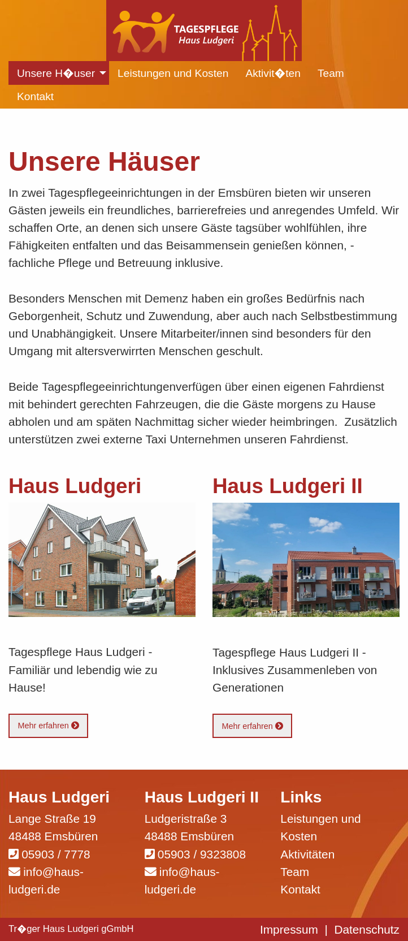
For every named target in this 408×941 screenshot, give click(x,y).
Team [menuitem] (331, 73)
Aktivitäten (307, 854)
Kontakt (300, 889)
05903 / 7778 (55, 854)
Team (294, 871)
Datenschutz (367, 929)
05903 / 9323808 (202, 854)
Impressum (289, 929)
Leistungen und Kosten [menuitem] (173, 73)
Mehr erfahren (48, 725)
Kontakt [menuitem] (35, 96)
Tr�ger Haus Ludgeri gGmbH (71, 928)
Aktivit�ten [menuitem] (273, 73)
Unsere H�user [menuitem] (56, 73)
